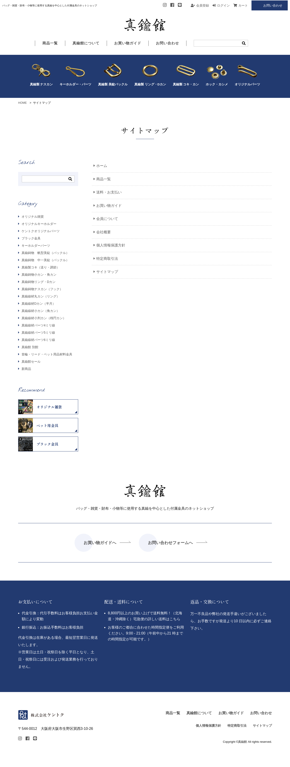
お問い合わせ (272, 5)
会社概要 (103, 232)
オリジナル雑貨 (32, 217)
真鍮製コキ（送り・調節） (40, 267)
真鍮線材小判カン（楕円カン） (43, 318)
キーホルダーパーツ (35, 246)
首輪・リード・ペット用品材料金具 (46, 354)
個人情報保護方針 (110, 245)
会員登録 (202, 5)
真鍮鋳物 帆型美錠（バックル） (45, 253)
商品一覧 (50, 43)
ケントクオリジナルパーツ (40, 231)
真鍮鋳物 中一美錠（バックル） (45, 260)
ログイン (223, 5)
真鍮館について (85, 43)
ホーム (101, 166)
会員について (107, 219)
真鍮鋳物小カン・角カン (38, 275)
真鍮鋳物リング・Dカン (38, 282)
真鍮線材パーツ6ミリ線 (38, 340)
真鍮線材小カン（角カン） (40, 311)
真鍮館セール (31, 362)
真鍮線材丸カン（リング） (40, 296)
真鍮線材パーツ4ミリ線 (38, 325)
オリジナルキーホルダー (38, 224)
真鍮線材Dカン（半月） (38, 304)
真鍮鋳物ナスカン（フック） (42, 289)
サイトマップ (107, 272)
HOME (22, 102)
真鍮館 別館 (29, 347)
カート (243, 5)
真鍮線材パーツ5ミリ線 (38, 333)
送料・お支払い (109, 192)
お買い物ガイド (127, 43)
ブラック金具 (31, 238)
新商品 (26, 369)
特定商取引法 (107, 259)
